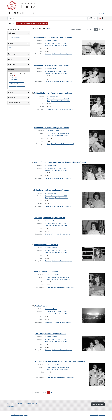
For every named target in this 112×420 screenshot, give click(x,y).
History (93, 13)
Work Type (11, 64)
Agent (10, 59)
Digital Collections (20, 13)
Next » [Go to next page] (44, 392)
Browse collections (30, 403)
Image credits (10, 406)
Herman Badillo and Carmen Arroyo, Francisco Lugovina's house (60, 361)
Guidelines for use (19, 403)
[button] (32, 23)
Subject (10, 92)
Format (10, 43)
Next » (48, 28)
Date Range (11, 54)
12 (88, 29)
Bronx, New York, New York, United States (56, 45)
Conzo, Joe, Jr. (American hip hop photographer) (58, 54)
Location (11, 70)
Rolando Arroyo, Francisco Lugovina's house (51, 65)
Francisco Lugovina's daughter (46, 245)
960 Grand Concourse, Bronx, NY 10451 (56, 43)
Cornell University (11, 5)
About (12, 403)
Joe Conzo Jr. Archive (14, 37)
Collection (11, 33)
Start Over (11, 23)
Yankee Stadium (41, 306)
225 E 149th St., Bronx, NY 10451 (17, 86)
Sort (76, 29)
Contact (38, 403)
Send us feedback (97, 404)
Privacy (26, 415)
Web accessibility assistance (97, 415)
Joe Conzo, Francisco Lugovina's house (49, 218)
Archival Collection (14, 103)
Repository (11, 97)
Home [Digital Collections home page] (8, 403)
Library (28, 5)
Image (10, 47)
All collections (100, 13)
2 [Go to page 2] (51, 392)
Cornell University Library (17, 415)
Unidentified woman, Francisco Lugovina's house (53, 38)
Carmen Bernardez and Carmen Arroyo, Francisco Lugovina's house (60, 162)
